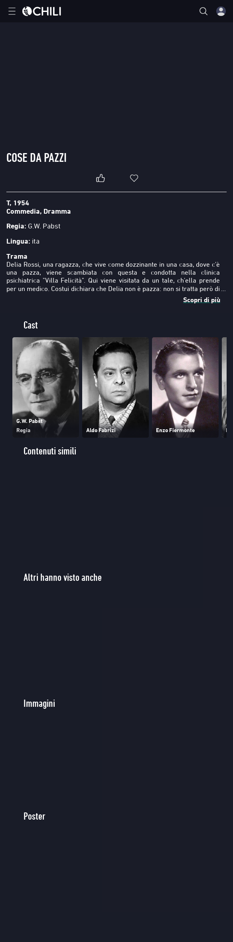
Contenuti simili (50, 451)
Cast (31, 325)
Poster (34, 816)
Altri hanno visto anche (63, 577)
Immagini (39, 703)
